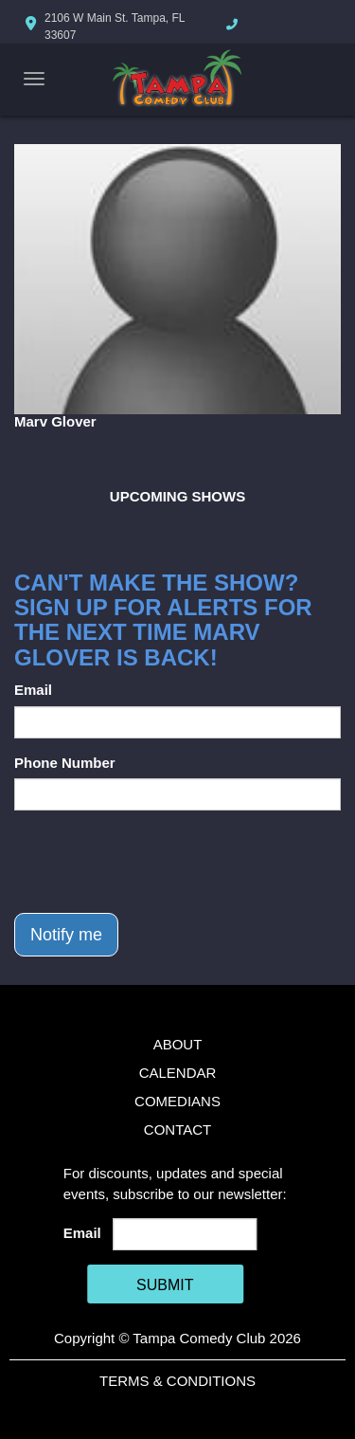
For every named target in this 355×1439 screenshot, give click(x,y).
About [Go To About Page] (178, 1044)
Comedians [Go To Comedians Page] (177, 1101)
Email (33, 690)
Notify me (66, 934)
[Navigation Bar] (34, 79)
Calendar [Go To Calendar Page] (178, 1073)
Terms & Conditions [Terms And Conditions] (177, 1381)
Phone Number (64, 763)
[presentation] (158, 862)
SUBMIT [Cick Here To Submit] (164, 1285)
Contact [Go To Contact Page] (177, 1129)
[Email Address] (185, 1234)
